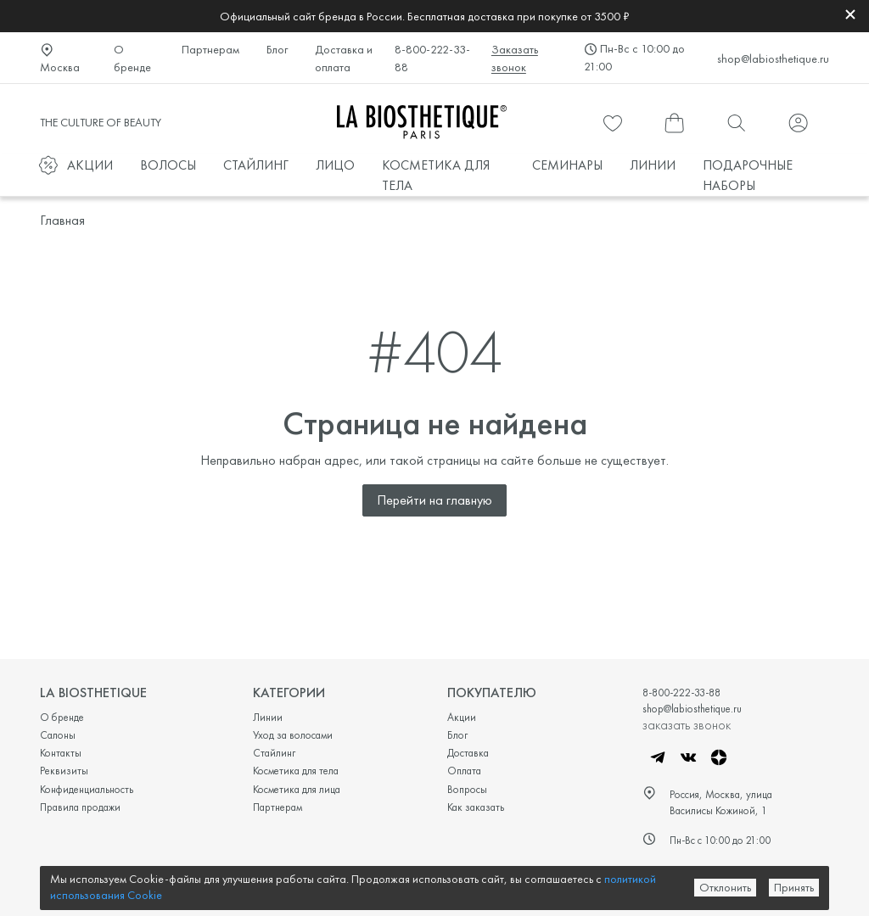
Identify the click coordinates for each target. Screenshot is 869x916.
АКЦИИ (90, 165)
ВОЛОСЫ (168, 165)
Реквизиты (64, 770)
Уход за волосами (293, 735)
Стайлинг (274, 753)
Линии (268, 717)
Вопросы (467, 789)
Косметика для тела (296, 770)
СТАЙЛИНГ (256, 165)
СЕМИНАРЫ (567, 165)
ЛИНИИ (653, 165)
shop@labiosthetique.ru (773, 58)
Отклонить (725, 887)
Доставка (468, 753)
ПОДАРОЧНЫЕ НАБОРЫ (748, 175)
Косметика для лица (296, 789)
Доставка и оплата (344, 58)
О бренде (132, 58)
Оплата (464, 770)
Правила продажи (80, 807)
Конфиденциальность (86, 789)
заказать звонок (686, 724)
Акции (461, 717)
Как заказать (475, 807)
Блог (277, 49)
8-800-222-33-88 (432, 58)
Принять (794, 887)
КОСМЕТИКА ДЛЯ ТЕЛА (436, 175)
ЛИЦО (335, 165)
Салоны (58, 735)
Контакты (60, 753)
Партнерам (210, 49)
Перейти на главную (434, 500)
